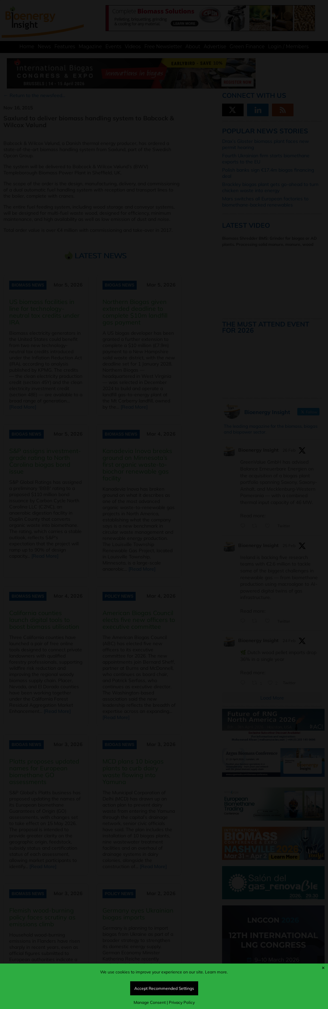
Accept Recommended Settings (164, 988)
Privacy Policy (182, 1002)
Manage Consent (150, 1002)
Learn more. (216, 971)
